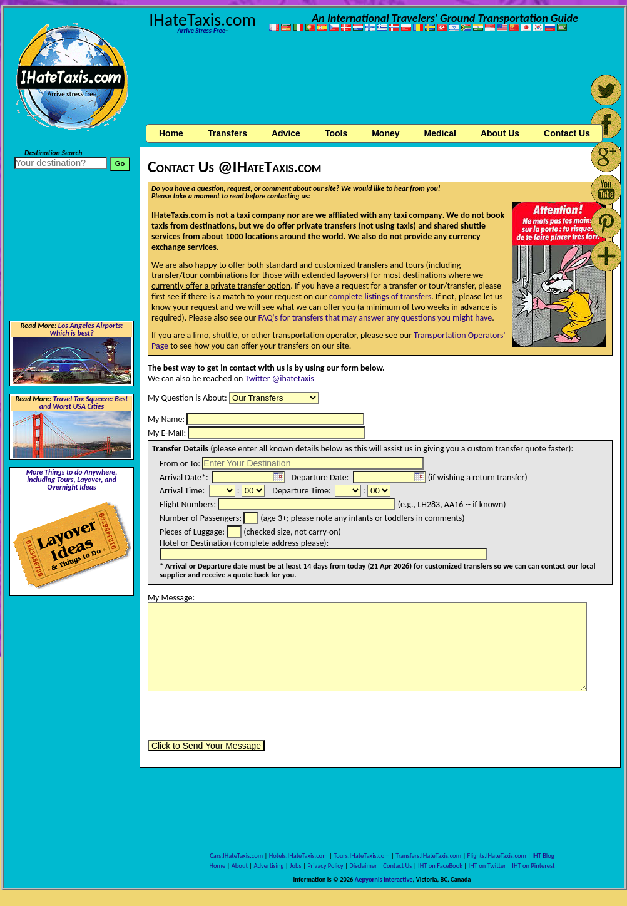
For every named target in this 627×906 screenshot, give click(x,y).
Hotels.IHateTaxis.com (298, 856)
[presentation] (243, 715)
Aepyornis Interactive (384, 879)
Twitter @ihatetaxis (279, 378)
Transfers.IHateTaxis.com (428, 856)
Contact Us (397, 866)
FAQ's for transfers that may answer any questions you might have (375, 317)
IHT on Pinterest (533, 866)
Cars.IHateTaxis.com (236, 856)
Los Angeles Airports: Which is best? (86, 329)
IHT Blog (543, 856)
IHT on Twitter (487, 866)
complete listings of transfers (380, 296)
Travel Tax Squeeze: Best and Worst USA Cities (83, 402)
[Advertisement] (380, 80)
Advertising (269, 866)
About (240, 866)
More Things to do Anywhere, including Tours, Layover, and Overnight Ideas (72, 480)
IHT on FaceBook (440, 866)
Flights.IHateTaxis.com (496, 856)
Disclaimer (363, 866)
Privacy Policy (325, 866)
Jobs (295, 866)
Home (171, 133)
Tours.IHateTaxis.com (361, 856)
